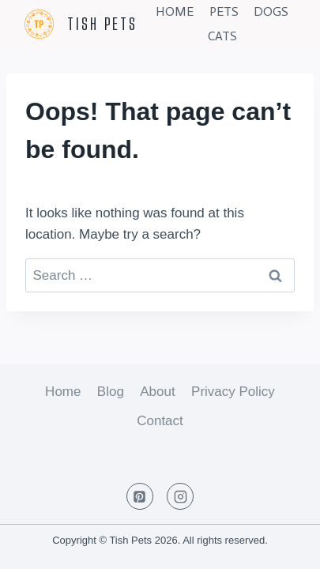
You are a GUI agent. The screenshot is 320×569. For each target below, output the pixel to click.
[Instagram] (180, 496)
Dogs (271, 11)
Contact (160, 420)
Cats (222, 35)
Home (175, 11)
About (157, 391)
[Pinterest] (139, 496)
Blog (110, 391)
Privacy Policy (233, 391)
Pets (224, 11)
